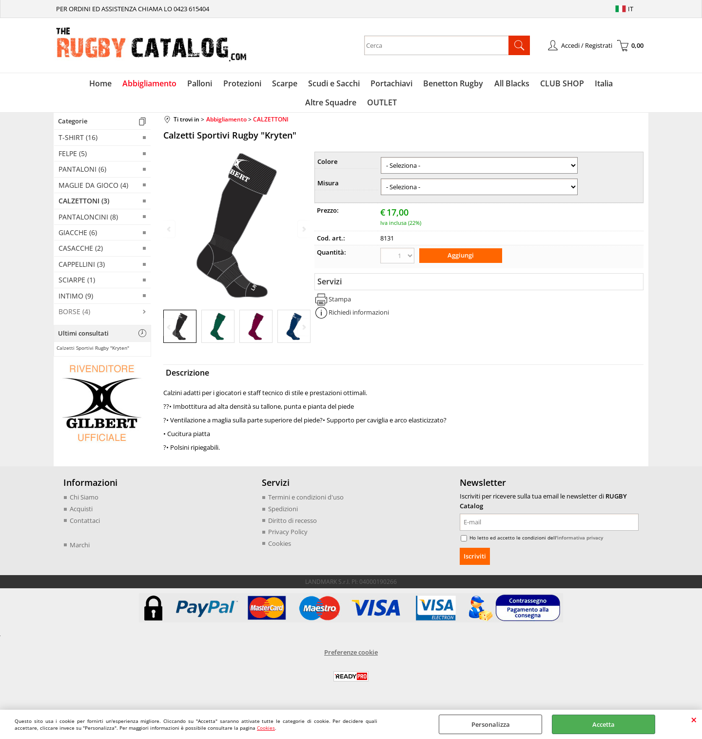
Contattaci (85, 524)
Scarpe (255, 84)
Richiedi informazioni (359, 316)
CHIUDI (694, 719)
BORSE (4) (74, 315)
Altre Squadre (612, 84)
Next (303, 331)
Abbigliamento (124, 84)
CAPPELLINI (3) (81, 268)
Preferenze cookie (351, 656)
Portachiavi (360, 84)
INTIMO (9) (75, 300)
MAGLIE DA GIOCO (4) (93, 189)
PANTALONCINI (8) (88, 220)
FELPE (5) (72, 157)
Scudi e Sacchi (304, 84)
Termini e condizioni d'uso (306, 501)
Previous (169, 331)
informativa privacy (580, 542)
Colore (327, 165)
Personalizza (490, 724)
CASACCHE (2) (80, 252)
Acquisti (81, 513)
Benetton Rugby (421, 84)
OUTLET (351, 105)
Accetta (603, 724)
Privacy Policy (288, 536)
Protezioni (214, 84)
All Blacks (478, 84)
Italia (568, 84)
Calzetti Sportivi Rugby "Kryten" (93, 352)
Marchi (80, 548)
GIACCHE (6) (77, 236)
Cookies (266, 727)
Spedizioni (283, 513)
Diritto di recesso (292, 524)
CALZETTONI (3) (83, 205)
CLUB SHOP (527, 84)
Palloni (172, 84)
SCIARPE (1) (76, 284)
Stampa (340, 302)
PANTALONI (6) (82, 173)
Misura (328, 187)
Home (75, 84)
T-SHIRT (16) (78, 141)
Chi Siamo (84, 501)
